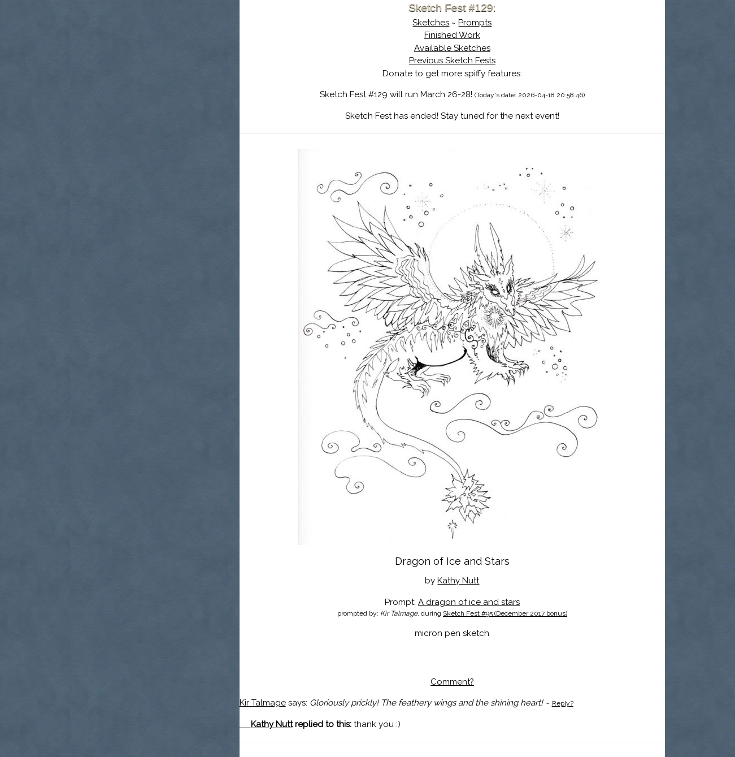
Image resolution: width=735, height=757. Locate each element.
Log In (127, 133)
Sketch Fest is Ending (154, 64)
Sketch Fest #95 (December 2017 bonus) (505, 613)
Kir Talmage (263, 703)
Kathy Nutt (458, 581)
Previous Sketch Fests (452, 60)
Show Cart (137, 147)
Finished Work (452, 35)
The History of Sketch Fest (155, 98)
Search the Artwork (154, 115)
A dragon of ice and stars (469, 602)
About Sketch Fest (155, 81)
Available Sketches (452, 48)
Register (178, 133)
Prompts (475, 23)
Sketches (430, 23)
